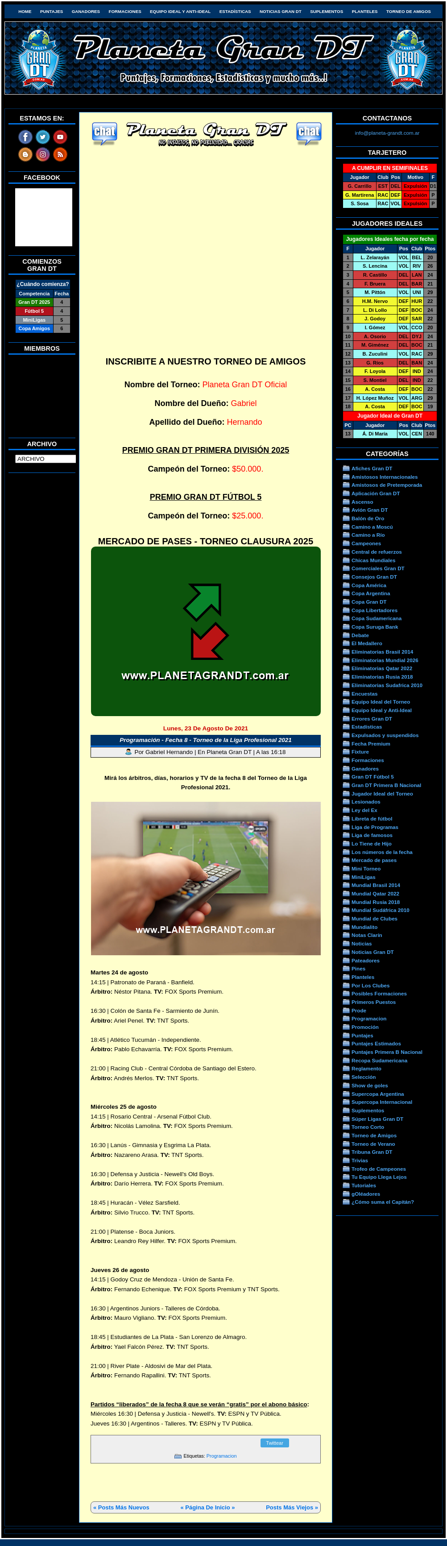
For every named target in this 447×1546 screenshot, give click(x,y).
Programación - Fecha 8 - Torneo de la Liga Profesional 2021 (206, 740)
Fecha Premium (371, 743)
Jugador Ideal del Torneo (382, 793)
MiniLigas (364, 877)
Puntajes (51, 11)
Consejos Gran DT (374, 577)
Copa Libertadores (374, 610)
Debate (360, 635)
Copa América (369, 585)
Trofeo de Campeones (379, 1169)
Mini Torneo (366, 868)
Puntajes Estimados (376, 1043)
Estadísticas (235, 11)
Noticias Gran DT (281, 11)
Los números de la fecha (382, 852)
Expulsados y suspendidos (385, 735)
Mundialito (364, 927)
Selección (364, 1077)
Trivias (360, 1160)
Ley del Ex (364, 810)
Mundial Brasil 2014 (376, 885)
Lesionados (366, 801)
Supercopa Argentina (378, 1094)
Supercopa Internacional (382, 1102)
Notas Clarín (367, 935)
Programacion (222, 1456)
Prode (359, 1010)
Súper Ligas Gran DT (377, 1119)
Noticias (362, 943)
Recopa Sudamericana (379, 1060)
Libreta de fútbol (372, 818)
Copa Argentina (371, 593)
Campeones (366, 543)
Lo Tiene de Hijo (372, 843)
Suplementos (326, 11)
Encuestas (364, 693)
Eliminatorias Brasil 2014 (382, 652)
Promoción (365, 1027)
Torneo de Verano (373, 1144)
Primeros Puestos (374, 1002)
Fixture (360, 751)
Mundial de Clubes (374, 918)
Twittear (274, 1443)
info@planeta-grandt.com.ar (387, 133)
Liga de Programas (375, 827)
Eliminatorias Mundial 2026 (385, 660)
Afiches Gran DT (372, 468)
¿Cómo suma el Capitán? (383, 1202)
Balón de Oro (368, 518)
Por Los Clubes (371, 985)
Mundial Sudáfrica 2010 (381, 910)
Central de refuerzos (377, 552)
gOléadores (366, 1194)
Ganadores (86, 11)
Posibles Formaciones (379, 993)
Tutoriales (364, 1185)
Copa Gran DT (369, 602)
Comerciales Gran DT (378, 568)
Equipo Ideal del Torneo (381, 702)
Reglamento (366, 1068)
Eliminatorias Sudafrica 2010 (387, 685)
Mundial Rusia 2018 (376, 902)
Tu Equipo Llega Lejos (379, 1177)
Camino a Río (368, 535)
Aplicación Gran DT (376, 493)
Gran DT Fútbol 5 (373, 776)
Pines (358, 968)
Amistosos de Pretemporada (387, 485)
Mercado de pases (374, 860)
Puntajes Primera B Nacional (387, 1052)
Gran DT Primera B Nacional (386, 785)
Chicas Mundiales (374, 560)
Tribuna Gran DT (372, 1152)
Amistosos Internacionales (385, 477)
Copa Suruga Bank (375, 627)
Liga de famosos (372, 835)
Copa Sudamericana (376, 618)
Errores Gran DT (372, 718)
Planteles (365, 11)
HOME (24, 11)
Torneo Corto (368, 1127)
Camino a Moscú (372, 527)
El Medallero (367, 643)
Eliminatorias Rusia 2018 (382, 677)
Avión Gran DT (370, 510)
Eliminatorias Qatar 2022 (382, 668)
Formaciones (125, 11)
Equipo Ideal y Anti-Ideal (180, 11)
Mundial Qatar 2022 (375, 893)
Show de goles (370, 1085)
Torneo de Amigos (408, 11)
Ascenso (362, 502)
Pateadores (366, 960)
